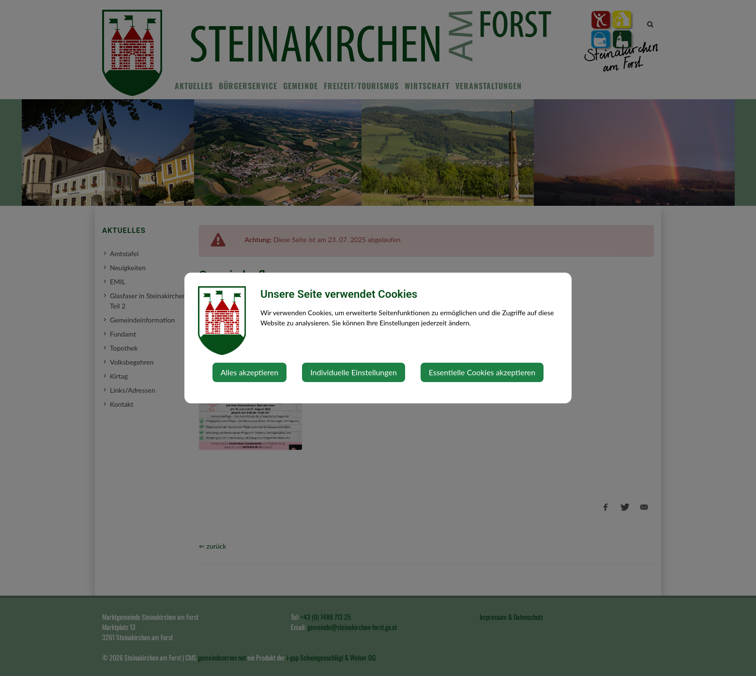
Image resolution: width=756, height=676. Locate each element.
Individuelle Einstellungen (353, 372)
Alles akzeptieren (249, 372)
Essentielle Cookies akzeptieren (482, 372)
